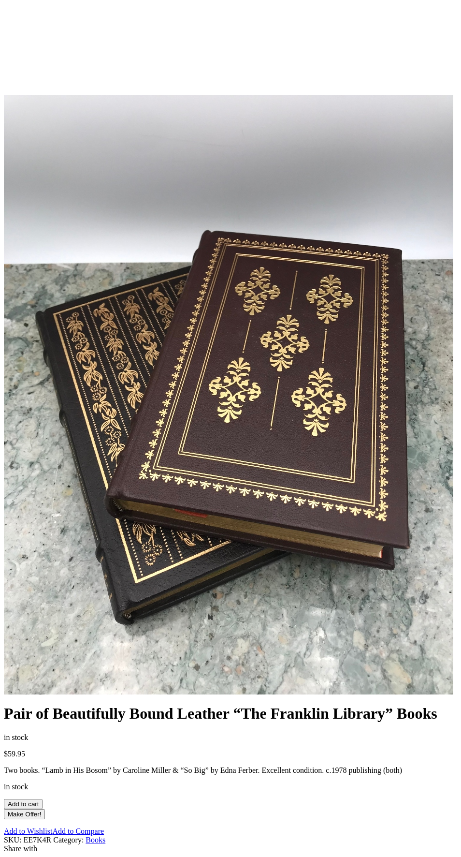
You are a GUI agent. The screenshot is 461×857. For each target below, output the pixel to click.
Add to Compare (78, 831)
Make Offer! (24, 814)
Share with (20, 848)
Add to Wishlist (28, 831)
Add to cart (23, 804)
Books (95, 840)
